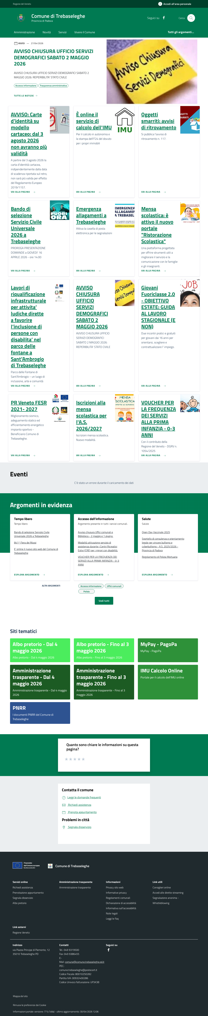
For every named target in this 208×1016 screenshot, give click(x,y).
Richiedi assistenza (23, 887)
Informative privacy (116, 893)
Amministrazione (24, 32)
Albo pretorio (19, 903)
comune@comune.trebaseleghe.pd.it (84, 962)
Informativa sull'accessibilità (121, 908)
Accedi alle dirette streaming (168, 893)
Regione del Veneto (22, 4)
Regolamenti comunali (118, 898)
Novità (47, 32)
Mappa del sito (20, 996)
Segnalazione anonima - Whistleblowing (166, 900)
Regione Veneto (21, 932)
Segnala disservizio (23, 898)
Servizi (62, 32)
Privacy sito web (114, 887)
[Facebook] (162, 18)
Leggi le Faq (112, 918)
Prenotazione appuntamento (28, 893)
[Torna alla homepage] (69, 866)
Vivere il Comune (84, 32)
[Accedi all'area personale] (176, 4)
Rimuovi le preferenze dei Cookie (29, 1005)
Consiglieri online (162, 887)
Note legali (112, 913)
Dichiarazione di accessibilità (121, 903)
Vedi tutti (104, 601)
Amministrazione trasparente (75, 887)
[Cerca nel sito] (191, 18)
